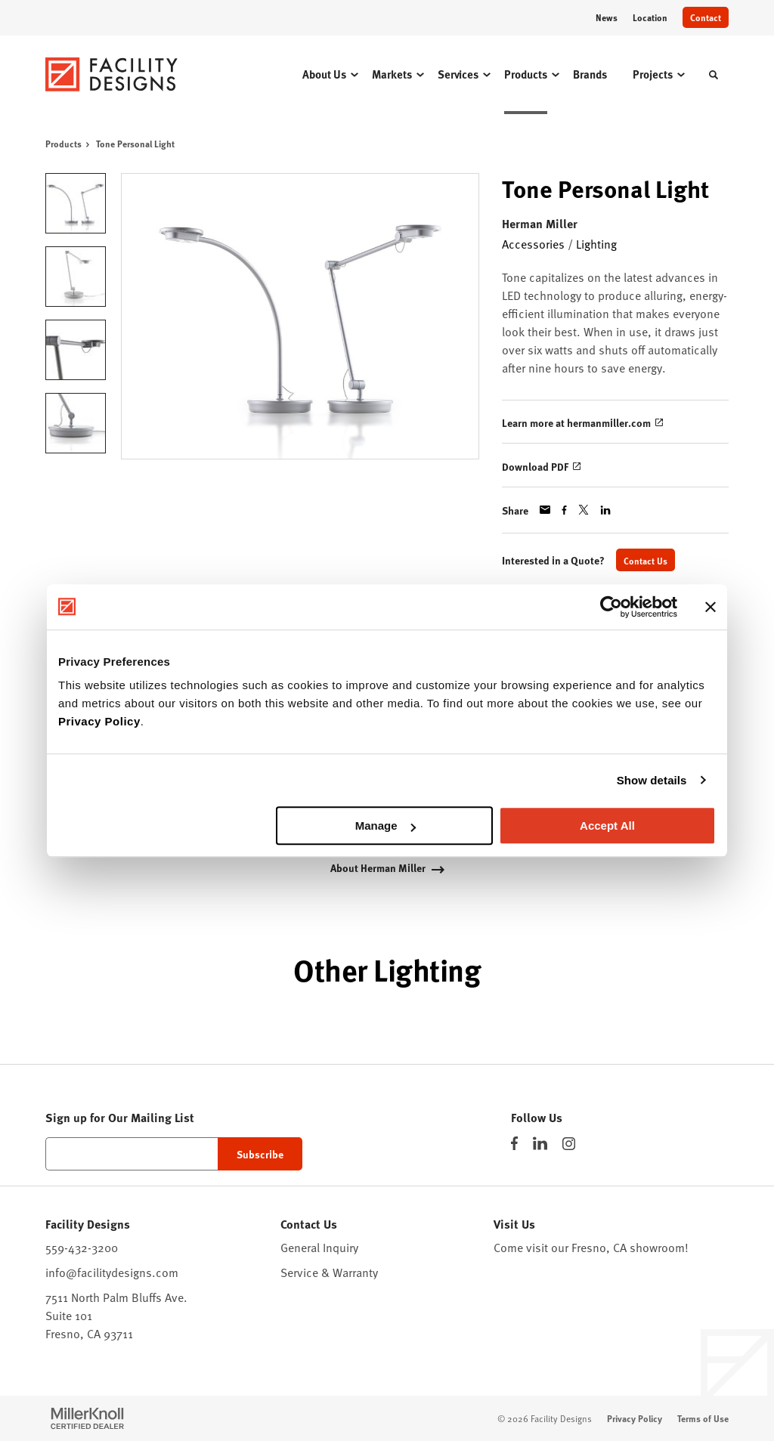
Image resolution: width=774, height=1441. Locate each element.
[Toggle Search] (713, 75)
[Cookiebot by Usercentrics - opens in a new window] (611, 606)
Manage (385, 825)
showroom (657, 1247)
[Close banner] (710, 606)
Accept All (607, 825)
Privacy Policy (99, 721)
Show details (652, 780)
